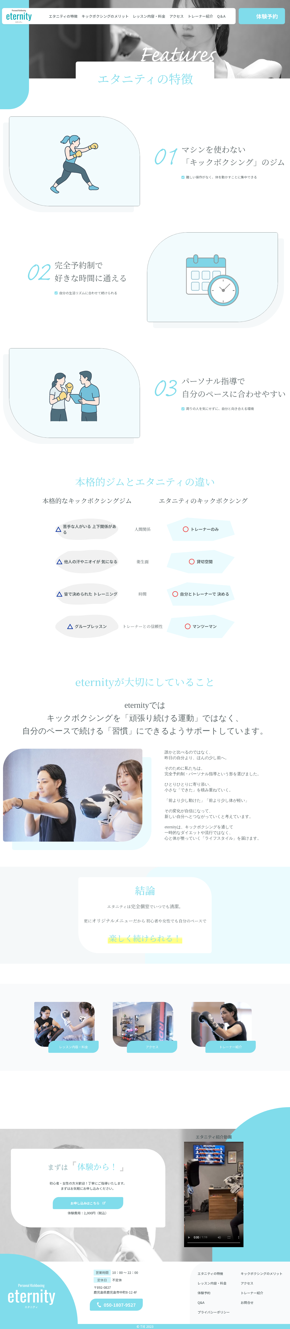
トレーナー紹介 (200, 16)
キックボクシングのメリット (105, 16)
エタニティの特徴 (63, 16)
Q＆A (221, 16)
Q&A (201, 1302)
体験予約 (204, 1293)
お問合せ (247, 1302)
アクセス (176, 16)
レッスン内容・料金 (149, 16)
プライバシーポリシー (214, 1312)
